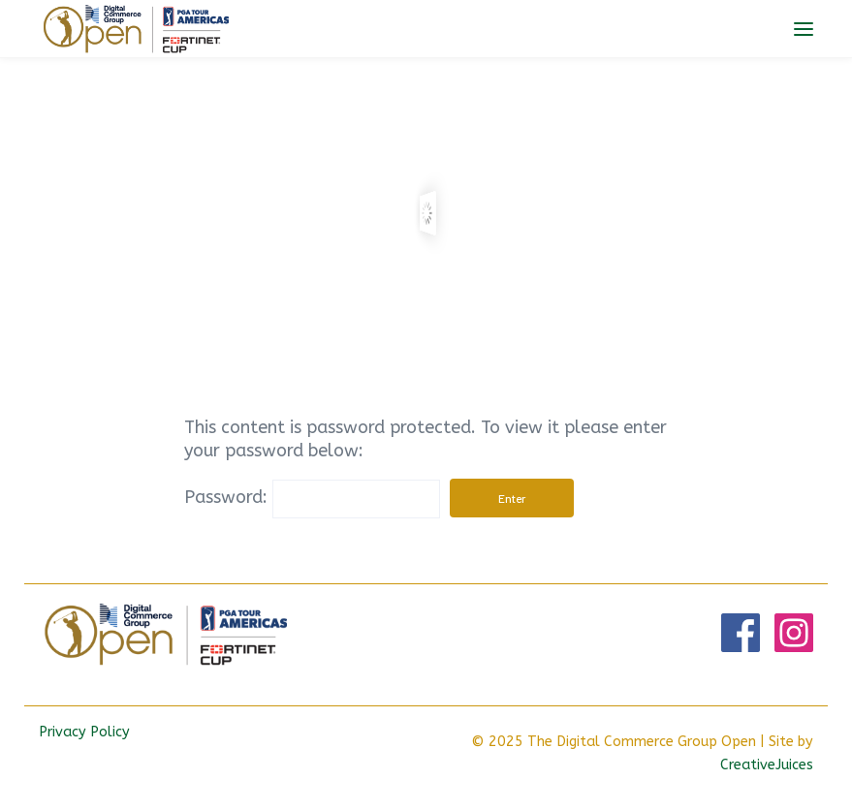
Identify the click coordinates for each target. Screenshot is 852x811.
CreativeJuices (766, 765)
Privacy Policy (84, 732)
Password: (312, 497)
